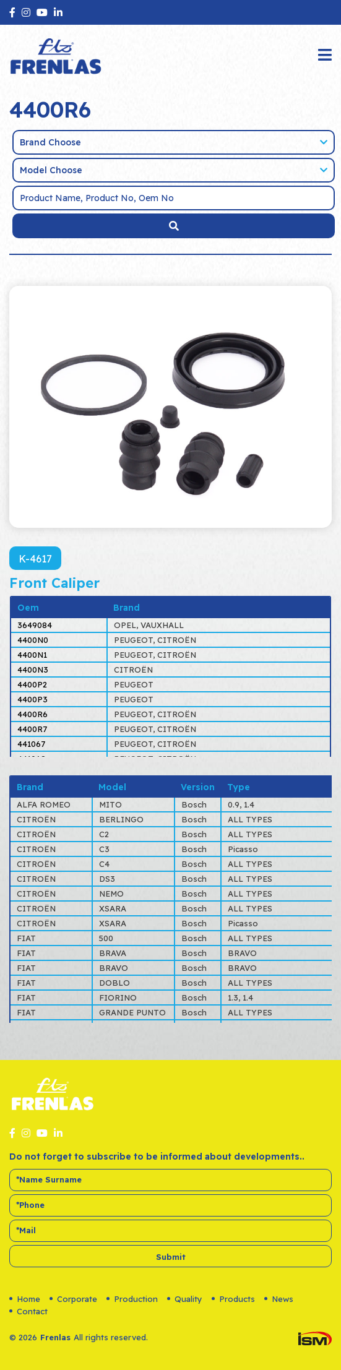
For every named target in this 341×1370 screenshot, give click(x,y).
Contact (28, 1311)
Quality (184, 1299)
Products (233, 1299)
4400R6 (32, 714)
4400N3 (32, 669)
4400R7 (32, 729)
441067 (31, 744)
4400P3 (32, 699)
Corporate (73, 1299)
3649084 (34, 625)
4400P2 (32, 684)
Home (24, 1299)
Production (132, 1299)
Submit (171, 1257)
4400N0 (32, 640)
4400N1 (32, 655)
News (278, 1299)
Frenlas (55, 1337)
